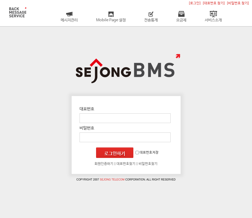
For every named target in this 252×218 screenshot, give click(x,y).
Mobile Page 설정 (111, 20)
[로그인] (194, 3)
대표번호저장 (147, 153)
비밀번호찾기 (148, 164)
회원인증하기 (103, 164)
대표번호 (87, 109)
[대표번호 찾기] (213, 3)
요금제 (181, 20)
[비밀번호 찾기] (238, 3)
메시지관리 (69, 20)
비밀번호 (87, 128)
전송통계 (151, 20)
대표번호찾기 (126, 164)
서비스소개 (213, 20)
